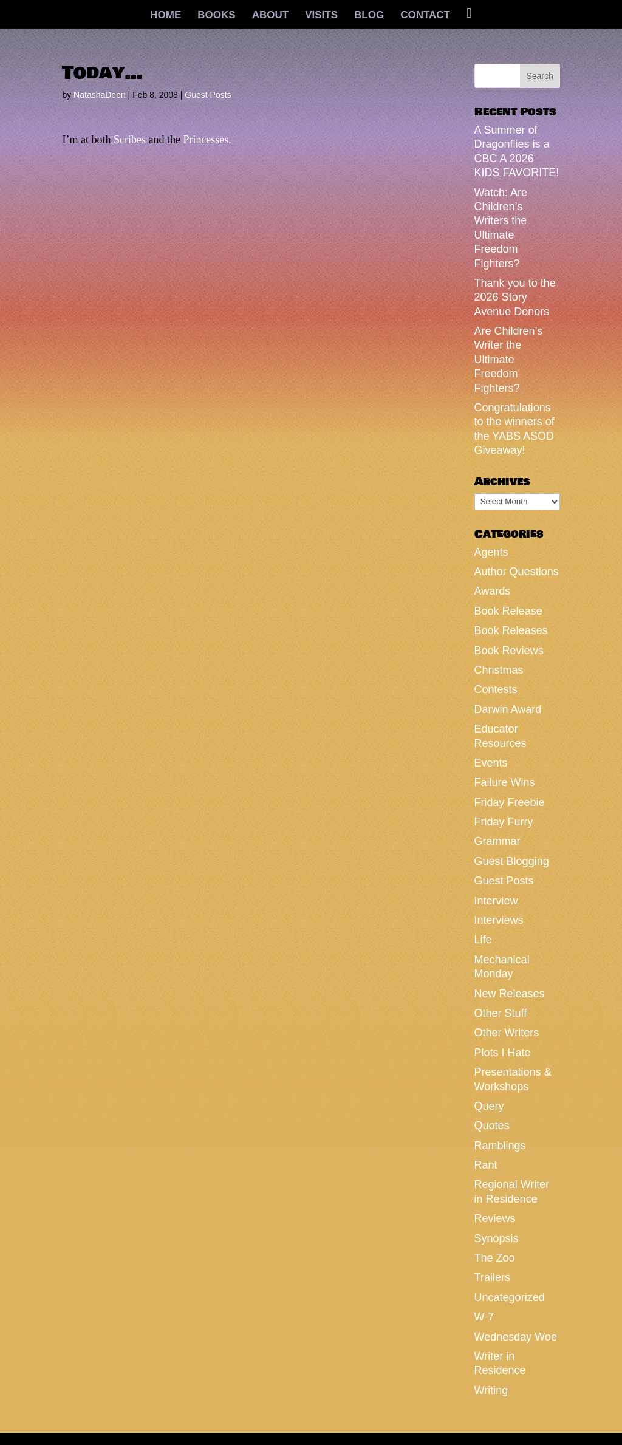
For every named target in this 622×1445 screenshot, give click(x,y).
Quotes (492, 1125)
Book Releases (511, 630)
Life (483, 940)
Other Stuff (500, 1013)
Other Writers (506, 1033)
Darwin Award (508, 709)
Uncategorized (509, 1297)
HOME (165, 16)
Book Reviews (509, 650)
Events (491, 763)
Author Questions (516, 571)
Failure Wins (504, 782)
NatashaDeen (99, 95)
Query (489, 1106)
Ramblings (500, 1145)
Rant (485, 1165)
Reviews (495, 1218)
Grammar (497, 841)
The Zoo (494, 1258)
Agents (491, 552)
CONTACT (425, 16)
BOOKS (216, 16)
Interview (496, 901)
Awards (492, 591)
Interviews (499, 920)
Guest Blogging (511, 861)
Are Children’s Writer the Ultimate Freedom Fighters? (508, 359)
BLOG (369, 16)
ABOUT (270, 16)
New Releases (509, 994)
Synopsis (496, 1238)
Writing (491, 1390)
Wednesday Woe (515, 1337)
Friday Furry (503, 822)
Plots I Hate (502, 1053)
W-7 (484, 1317)
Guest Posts (208, 95)
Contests (496, 689)
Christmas (499, 670)
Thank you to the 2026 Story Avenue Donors (515, 297)
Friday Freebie (509, 802)
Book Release (508, 611)
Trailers (492, 1277)
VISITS (321, 16)
